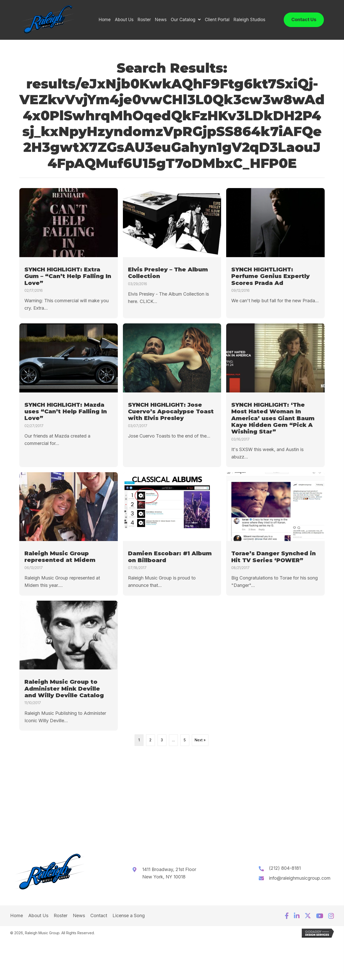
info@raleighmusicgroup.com (300, 880)
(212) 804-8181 (285, 870)
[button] (287, 918)
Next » (200, 742)
